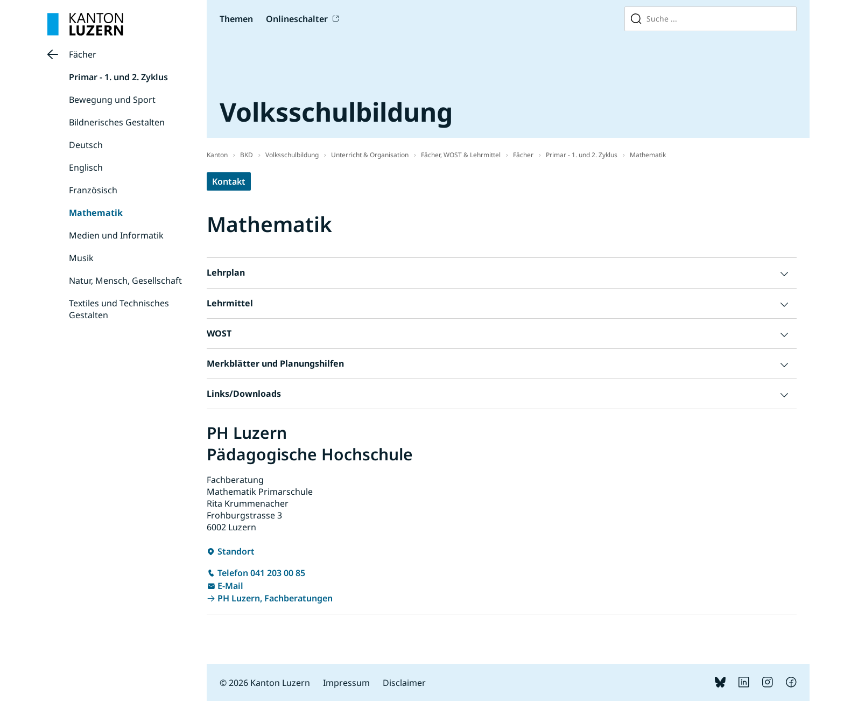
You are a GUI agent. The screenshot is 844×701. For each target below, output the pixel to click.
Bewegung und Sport (112, 100)
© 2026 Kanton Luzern (265, 683)
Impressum (346, 683)
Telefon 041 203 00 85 (261, 573)
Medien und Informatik (116, 235)
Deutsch (86, 145)
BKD (246, 154)
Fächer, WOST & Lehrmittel (461, 154)
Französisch (93, 190)
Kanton (217, 154)
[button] (502, 273)
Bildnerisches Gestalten (117, 122)
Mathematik (96, 213)
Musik (81, 258)
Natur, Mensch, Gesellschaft (125, 280)
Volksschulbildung (292, 154)
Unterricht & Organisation (370, 154)
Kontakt (228, 181)
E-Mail (230, 586)
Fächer (82, 54)
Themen (236, 19)
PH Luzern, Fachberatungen (275, 598)
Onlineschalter (297, 19)
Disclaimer (404, 683)
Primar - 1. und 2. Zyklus (118, 77)
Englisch (86, 167)
